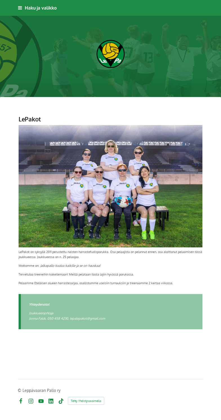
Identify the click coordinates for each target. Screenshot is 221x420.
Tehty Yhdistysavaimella (86, 401)
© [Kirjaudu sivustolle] (20, 390)
